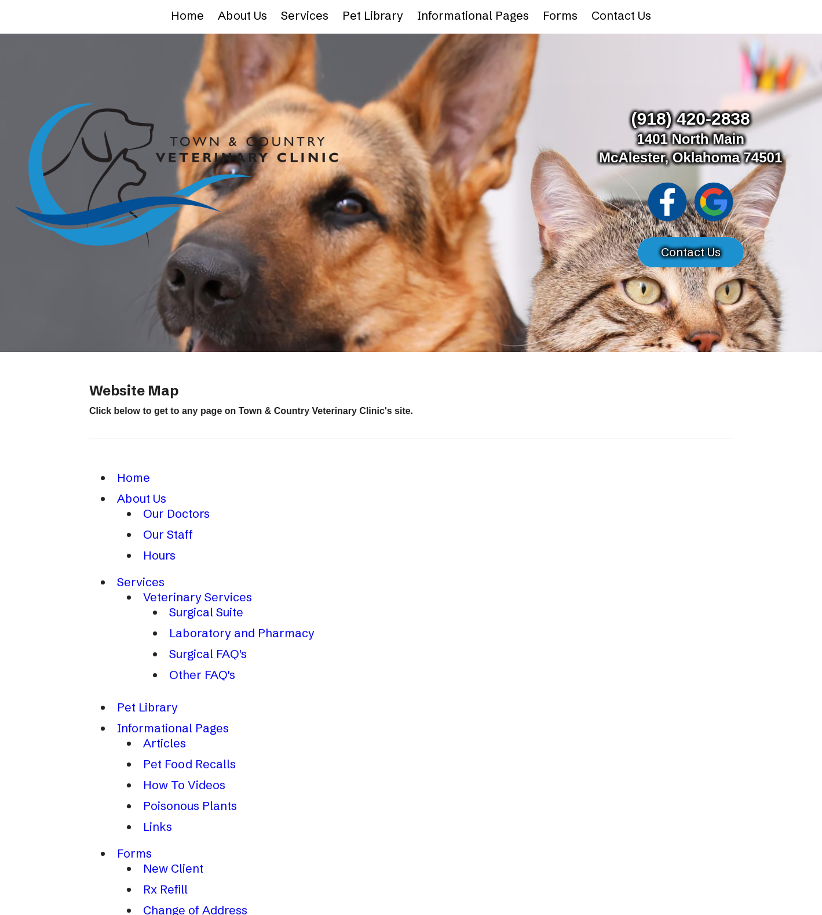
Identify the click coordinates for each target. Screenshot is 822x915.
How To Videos (184, 785)
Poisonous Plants (190, 805)
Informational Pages (473, 15)
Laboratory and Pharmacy (242, 633)
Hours (159, 555)
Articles (164, 743)
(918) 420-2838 (690, 118)
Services (304, 15)
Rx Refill (165, 889)
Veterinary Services (197, 597)
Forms (560, 15)
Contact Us (621, 15)
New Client (173, 868)
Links (157, 826)
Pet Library (372, 15)
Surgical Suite (206, 612)
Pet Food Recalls (189, 764)
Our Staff (168, 534)
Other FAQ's (202, 674)
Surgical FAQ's (208, 654)
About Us (242, 15)
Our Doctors (176, 513)
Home (187, 15)
